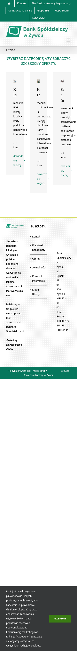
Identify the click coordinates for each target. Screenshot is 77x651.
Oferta (36, 258)
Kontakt (36, 236)
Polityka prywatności (19, 370)
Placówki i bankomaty (38, 247)
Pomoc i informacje (38, 278)
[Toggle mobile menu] (69, 40)
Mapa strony (40, 370)
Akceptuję (60, 618)
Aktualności (38, 267)
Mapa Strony (36, 292)
